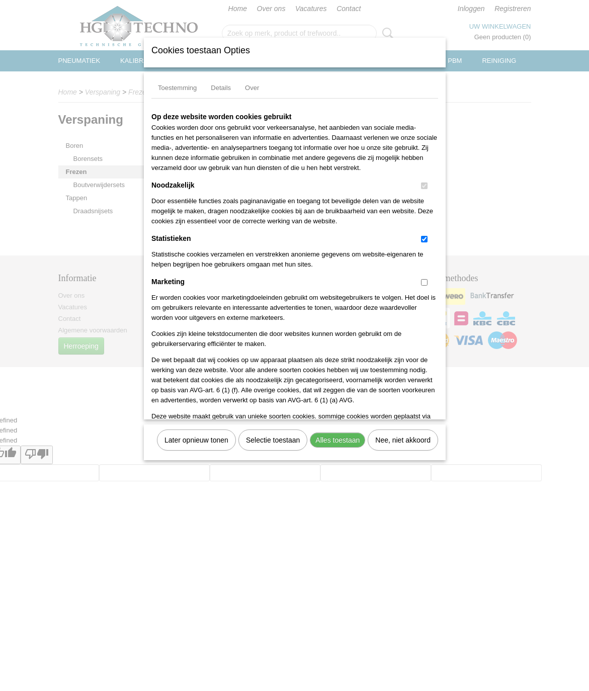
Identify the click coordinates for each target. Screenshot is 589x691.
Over (252, 88)
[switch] (424, 186)
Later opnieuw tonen (196, 440)
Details (221, 88)
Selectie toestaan (273, 440)
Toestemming (177, 88)
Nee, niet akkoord (403, 440)
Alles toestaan (337, 440)
